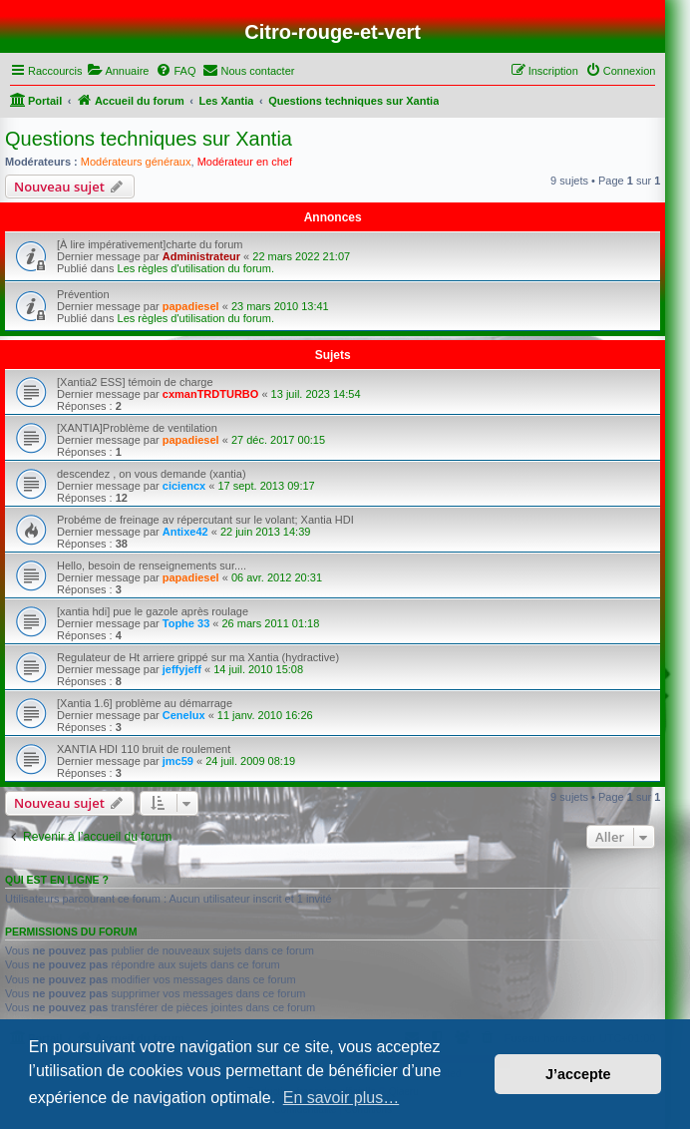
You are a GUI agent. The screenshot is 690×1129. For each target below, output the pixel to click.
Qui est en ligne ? (57, 880)
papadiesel (191, 306)
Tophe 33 (186, 623)
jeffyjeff (182, 669)
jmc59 (178, 761)
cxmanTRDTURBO (211, 394)
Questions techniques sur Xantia (148, 139)
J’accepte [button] (578, 1074)
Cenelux (184, 715)
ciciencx (184, 486)
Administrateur (201, 256)
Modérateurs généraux (136, 162)
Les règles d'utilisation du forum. (196, 268)
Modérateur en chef (244, 162)
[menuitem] (118, 71)
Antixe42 (185, 532)
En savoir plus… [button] (341, 1097)
